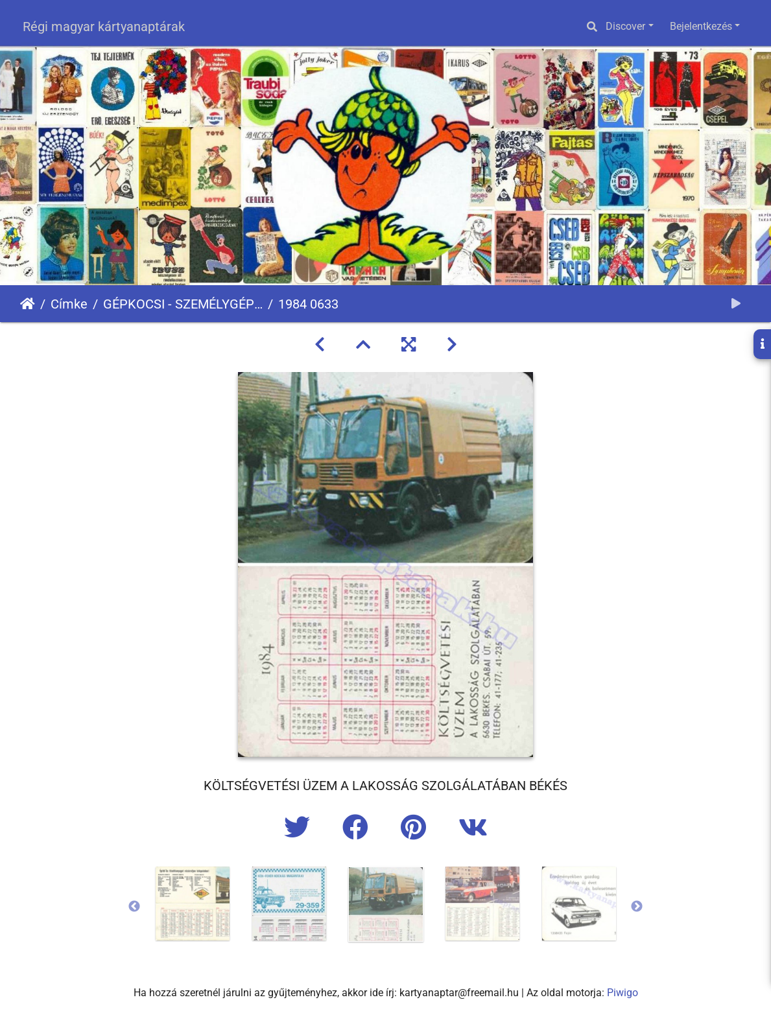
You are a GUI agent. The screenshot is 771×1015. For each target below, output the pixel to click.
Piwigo (622, 992)
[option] (192, 903)
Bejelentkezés (701, 26)
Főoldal (27, 304)
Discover (625, 26)
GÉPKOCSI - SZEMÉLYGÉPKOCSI (183, 304)
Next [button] (636, 906)
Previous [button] (134, 906)
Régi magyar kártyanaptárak (104, 26)
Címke (69, 304)
